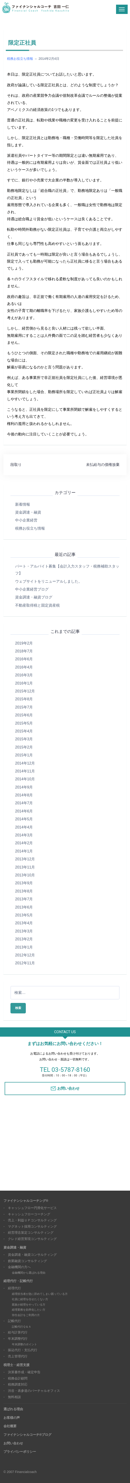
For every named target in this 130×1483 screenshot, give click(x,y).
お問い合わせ (68, 1088)
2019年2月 (24, 643)
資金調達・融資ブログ (33, 597)
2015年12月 (25, 691)
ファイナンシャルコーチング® (25, 1200)
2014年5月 (24, 819)
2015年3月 (24, 739)
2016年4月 (24, 667)
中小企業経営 (26, 520)
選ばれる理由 (13, 1409)
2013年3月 (24, 931)
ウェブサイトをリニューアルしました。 (48, 581)
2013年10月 (25, 875)
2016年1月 (24, 683)
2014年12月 (25, 763)
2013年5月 (24, 915)
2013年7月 (24, 899)
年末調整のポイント (24, 1344)
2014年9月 (24, 787)
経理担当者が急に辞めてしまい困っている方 (40, 1294)
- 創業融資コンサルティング (25, 1261)
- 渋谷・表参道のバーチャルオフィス (31, 1391)
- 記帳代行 (12, 1321)
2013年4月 (24, 923)
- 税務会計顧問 (15, 1378)
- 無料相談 (12, 1397)
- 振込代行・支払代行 (20, 1350)
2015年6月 (24, 715)
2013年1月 (24, 947)
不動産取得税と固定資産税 (37, 605)
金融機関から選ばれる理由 (28, 1272)
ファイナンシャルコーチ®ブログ (27, 1434)
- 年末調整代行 (15, 1338)
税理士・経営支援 (16, 1365)
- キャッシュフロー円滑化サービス (30, 1208)
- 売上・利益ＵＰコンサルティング (30, 1220)
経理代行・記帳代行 (18, 1281)
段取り (16, 465)
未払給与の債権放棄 (103, 465)
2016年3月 (24, 675)
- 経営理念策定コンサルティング (28, 1232)
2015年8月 (24, 699)
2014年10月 (25, 779)
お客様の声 (11, 1418)
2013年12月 (25, 859)
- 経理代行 (12, 1288)
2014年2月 (24, 843)
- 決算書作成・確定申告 (21, 1372)
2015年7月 (24, 707)
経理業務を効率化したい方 (28, 1309)
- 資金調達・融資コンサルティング (30, 1254)
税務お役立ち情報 (20, 58)
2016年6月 (24, 659)
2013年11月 (25, 867)
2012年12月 (25, 955)
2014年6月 (24, 811)
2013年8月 (24, 891)
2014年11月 (25, 771)
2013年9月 (24, 883)
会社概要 (10, 1426)
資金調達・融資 (28, 512)
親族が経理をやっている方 (28, 1304)
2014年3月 (24, 835)
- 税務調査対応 (15, 1384)
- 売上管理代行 (15, 1356)
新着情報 (22, 504)
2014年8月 (24, 795)
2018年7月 (24, 651)
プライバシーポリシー (19, 1451)
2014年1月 (24, 851)
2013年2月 (24, 939)
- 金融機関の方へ (17, 1267)
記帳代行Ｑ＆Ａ (21, 1326)
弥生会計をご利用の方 (26, 1315)
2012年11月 (25, 963)
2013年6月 (24, 907)
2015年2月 (24, 747)
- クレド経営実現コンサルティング (30, 1239)
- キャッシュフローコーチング (26, 1214)
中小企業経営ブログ (32, 589)
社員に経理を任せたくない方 (30, 1299)
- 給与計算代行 (15, 1332)
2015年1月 (24, 755)
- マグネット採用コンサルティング (30, 1226)
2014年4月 (24, 827)
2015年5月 (24, 723)
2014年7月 (24, 803)
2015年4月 (24, 731)
